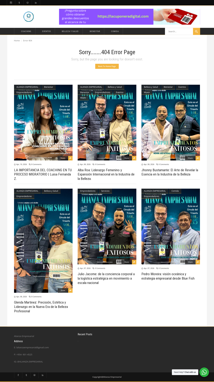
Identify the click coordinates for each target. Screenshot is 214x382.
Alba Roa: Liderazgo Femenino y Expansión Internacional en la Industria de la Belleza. (106, 174)
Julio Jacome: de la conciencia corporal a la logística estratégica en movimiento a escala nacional (106, 278)
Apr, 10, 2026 (21, 164)
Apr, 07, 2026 (85, 268)
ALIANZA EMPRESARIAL (27, 87)
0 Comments (36, 164)
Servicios (105, 190)
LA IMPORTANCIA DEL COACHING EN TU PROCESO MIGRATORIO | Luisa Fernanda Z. (43, 174)
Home (17, 40)
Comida (175, 190)
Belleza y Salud (115, 87)
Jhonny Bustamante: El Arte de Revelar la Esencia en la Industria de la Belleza (169, 172)
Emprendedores (24, 92)
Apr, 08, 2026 (85, 164)
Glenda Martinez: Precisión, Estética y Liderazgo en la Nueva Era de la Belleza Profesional (41, 306)
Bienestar (48, 87)
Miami (83, 97)
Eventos (119, 92)
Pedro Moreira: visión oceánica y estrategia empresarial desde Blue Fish (168, 276)
